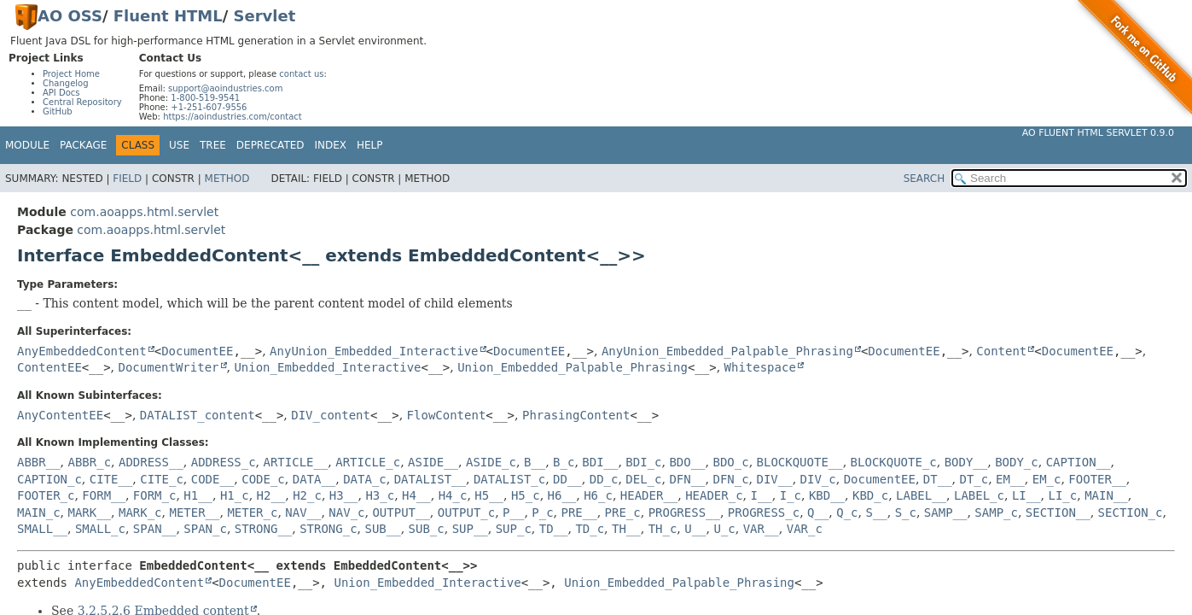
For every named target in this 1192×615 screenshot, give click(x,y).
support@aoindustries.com (225, 88)
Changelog (66, 83)
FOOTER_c (45, 495)
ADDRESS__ (151, 462)
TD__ (553, 529)
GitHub (58, 111)
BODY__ (966, 462)
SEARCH (924, 178)
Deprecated (270, 145)
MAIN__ (1106, 495)
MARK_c (140, 512)
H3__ (343, 495)
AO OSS (70, 16)
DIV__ (775, 479)
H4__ (416, 495)
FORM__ (103, 495)
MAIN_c (39, 512)
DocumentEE (197, 351)
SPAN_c (205, 529)
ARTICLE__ (296, 462)
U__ (695, 529)
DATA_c (365, 479)
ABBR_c (89, 462)
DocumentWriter (168, 367)
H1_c (234, 495)
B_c (563, 462)
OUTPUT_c (466, 512)
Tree (213, 145)
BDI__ (600, 462)
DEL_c (643, 479)
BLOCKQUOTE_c (894, 462)
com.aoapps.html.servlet (144, 212)
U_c (724, 529)
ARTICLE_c (367, 462)
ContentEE (49, 367)
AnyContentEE (60, 415)
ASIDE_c (491, 462)
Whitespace (760, 367)
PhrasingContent (576, 415)
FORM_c (155, 495)
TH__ (626, 529)
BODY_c (1016, 462)
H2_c (307, 495)
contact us (301, 74)
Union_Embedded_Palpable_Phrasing (572, 367)
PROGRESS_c (764, 512)
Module (27, 145)
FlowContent (446, 415)
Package (83, 145)
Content (1001, 351)
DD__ (567, 479)
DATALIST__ (430, 479)
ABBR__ (39, 462)
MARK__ (89, 512)
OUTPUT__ (400, 512)
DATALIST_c (509, 479)
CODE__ (213, 479)
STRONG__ (263, 529)
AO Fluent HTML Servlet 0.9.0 (1098, 132)
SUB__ (383, 529)
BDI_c (643, 462)
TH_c (662, 529)
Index (331, 145)
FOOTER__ (1096, 479)
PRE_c (623, 512)
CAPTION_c (49, 479)
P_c (542, 512)
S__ (876, 512)
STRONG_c (328, 529)
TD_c (589, 529)
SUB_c (427, 529)
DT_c (973, 479)
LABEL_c (979, 495)
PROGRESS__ (684, 512)
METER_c (252, 512)
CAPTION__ (1078, 462)
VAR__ (761, 529)
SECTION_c (1130, 512)
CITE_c (161, 479)
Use (179, 145)
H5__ (488, 495)
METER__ (194, 512)
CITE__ (111, 479)
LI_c (1063, 495)
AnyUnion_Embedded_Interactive (374, 351)
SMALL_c (100, 529)
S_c (905, 512)
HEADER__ (648, 495)
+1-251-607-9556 (209, 107)
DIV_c (818, 479)
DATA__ (314, 479)
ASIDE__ (433, 462)
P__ (513, 512)
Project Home (71, 74)
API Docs (61, 92)
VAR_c (805, 529)
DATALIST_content (197, 415)
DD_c (604, 479)
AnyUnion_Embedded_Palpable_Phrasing (727, 351)
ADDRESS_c (223, 462)
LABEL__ (921, 495)
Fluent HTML (168, 16)
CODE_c (263, 479)
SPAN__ (155, 529)
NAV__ (303, 512)
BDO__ (687, 462)
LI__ (1026, 495)
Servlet (265, 16)
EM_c (1046, 479)
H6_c (598, 495)
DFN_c (730, 479)
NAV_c (346, 512)
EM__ (1010, 479)
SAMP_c (996, 512)
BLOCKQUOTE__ (800, 462)
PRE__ (579, 512)
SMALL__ (42, 529)
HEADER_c (713, 495)
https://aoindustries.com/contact (232, 116)
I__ (761, 495)
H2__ (271, 495)
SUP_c (514, 529)
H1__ (197, 495)
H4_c (453, 495)
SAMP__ (946, 512)
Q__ (818, 512)
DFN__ (687, 479)
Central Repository (82, 102)
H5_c (525, 495)
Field (127, 178)
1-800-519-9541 (205, 97)
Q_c (847, 512)
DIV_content (330, 415)
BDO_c (730, 462)
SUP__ (470, 529)
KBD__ (827, 495)
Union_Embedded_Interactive (327, 367)
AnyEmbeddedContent (82, 351)
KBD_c (870, 495)
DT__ (937, 479)
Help (370, 145)
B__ (534, 462)
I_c (790, 495)
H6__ (562, 495)
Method (227, 178)
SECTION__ (1058, 512)
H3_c (379, 495)
